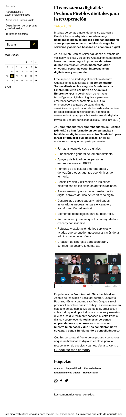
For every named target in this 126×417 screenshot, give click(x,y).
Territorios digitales (17, 34)
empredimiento (92, 368)
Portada (10, 6)
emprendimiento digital (67, 372)
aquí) (116, 119)
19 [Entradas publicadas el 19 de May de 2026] (12, 76)
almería (58, 368)
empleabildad (73, 368)
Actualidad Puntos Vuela (20, 20)
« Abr (8, 86)
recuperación (90, 372)
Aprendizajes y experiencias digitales (17, 13)
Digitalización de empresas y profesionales (21, 27)
